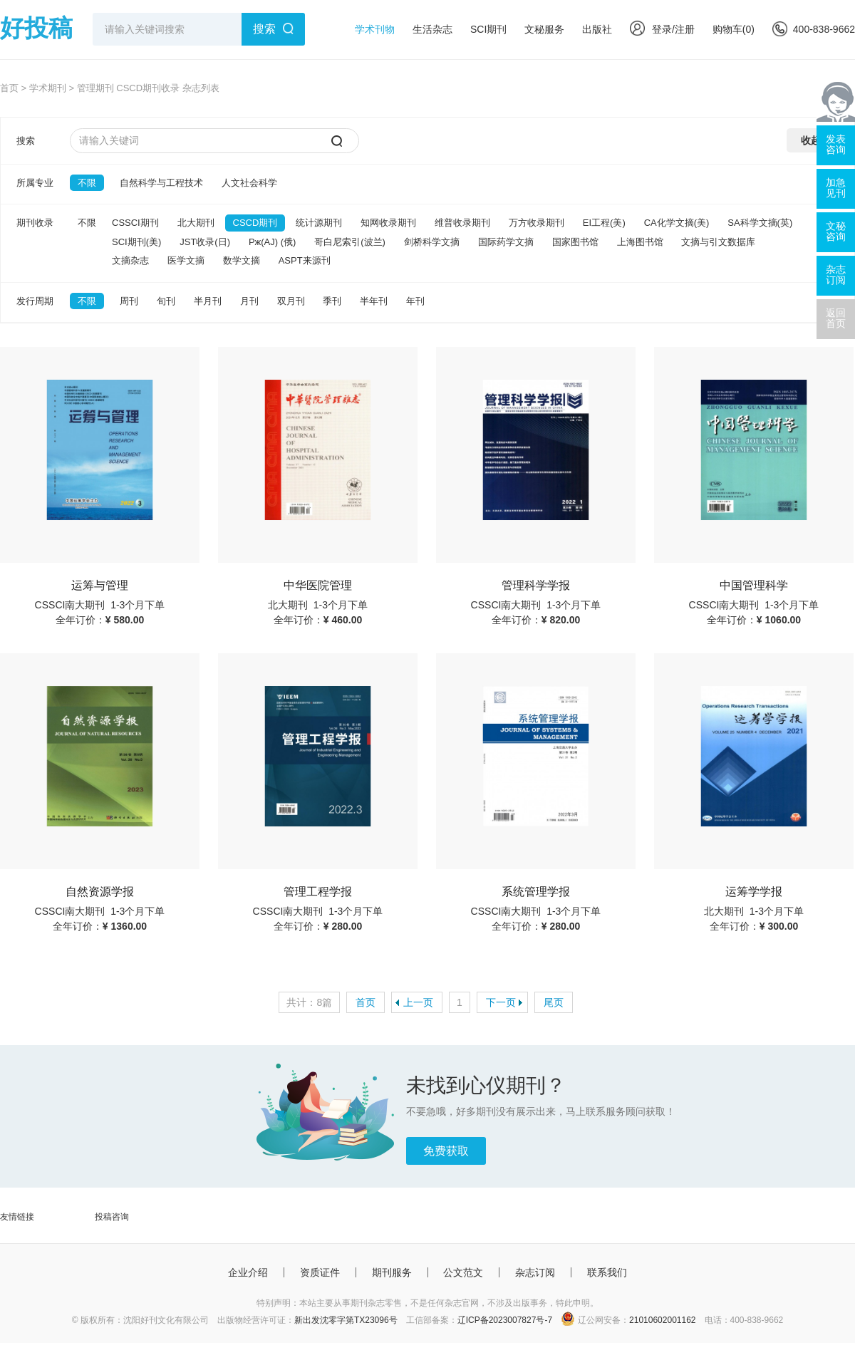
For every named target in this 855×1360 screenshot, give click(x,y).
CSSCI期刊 (135, 222)
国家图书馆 (575, 242)
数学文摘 (241, 260)
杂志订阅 (535, 1272)
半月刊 (208, 301)
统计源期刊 (319, 222)
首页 (9, 88)
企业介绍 (248, 1272)
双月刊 (291, 301)
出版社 (597, 29)
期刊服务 (392, 1272)
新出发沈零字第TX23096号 (346, 1320)
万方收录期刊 (536, 222)
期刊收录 (34, 222)
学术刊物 (375, 29)
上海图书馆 (640, 242)
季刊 (332, 301)
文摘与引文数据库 (718, 242)
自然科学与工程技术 (161, 182)
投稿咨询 (112, 1217)
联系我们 (607, 1272)
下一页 (501, 1002)
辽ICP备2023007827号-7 (504, 1320)
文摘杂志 (130, 260)
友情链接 (17, 1217)
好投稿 (36, 27)
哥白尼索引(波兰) (349, 242)
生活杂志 (432, 29)
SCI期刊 (488, 29)
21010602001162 (662, 1320)
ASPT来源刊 (305, 260)
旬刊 (166, 301)
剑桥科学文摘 (432, 242)
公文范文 (463, 1272)
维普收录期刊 (462, 222)
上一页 (418, 1002)
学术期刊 (47, 88)
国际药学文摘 (506, 242)
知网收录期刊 (388, 222)
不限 (87, 182)
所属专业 (34, 182)
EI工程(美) (604, 222)
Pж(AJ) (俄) (272, 242)
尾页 (554, 1002)
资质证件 (320, 1272)
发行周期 (34, 301)
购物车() (733, 29)
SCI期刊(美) (136, 242)
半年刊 (374, 301)
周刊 (129, 301)
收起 (811, 140)
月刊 (249, 301)
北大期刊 (195, 222)
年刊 (415, 301)
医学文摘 (185, 260)
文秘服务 (544, 29)
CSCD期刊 (255, 222)
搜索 (264, 29)
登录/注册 (662, 29)
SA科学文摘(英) (759, 222)
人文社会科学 (249, 182)
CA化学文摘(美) (677, 222)
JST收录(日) (205, 242)
